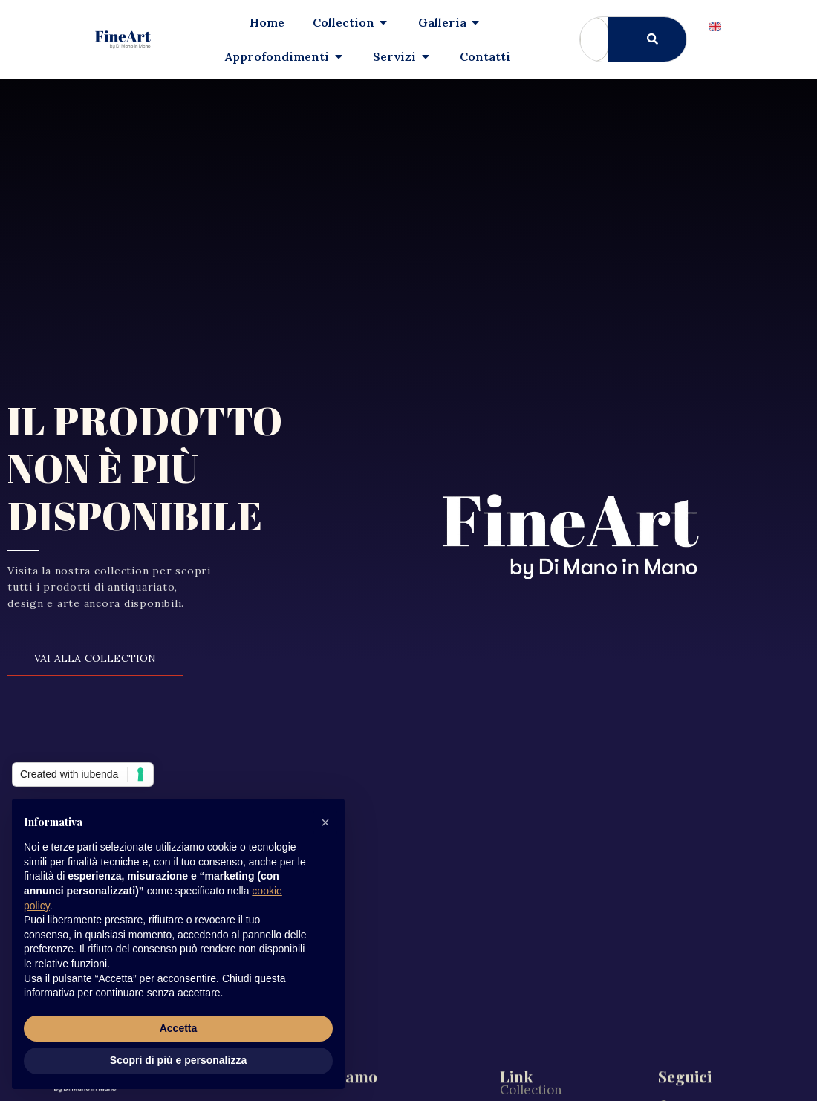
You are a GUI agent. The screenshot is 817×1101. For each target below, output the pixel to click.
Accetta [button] (179, 1028)
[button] (325, 822)
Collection (531, 960)
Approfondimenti (552, 992)
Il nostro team (542, 1024)
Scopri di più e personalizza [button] (178, 1060)
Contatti (525, 1087)
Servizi (520, 1056)
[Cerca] (647, 39)
